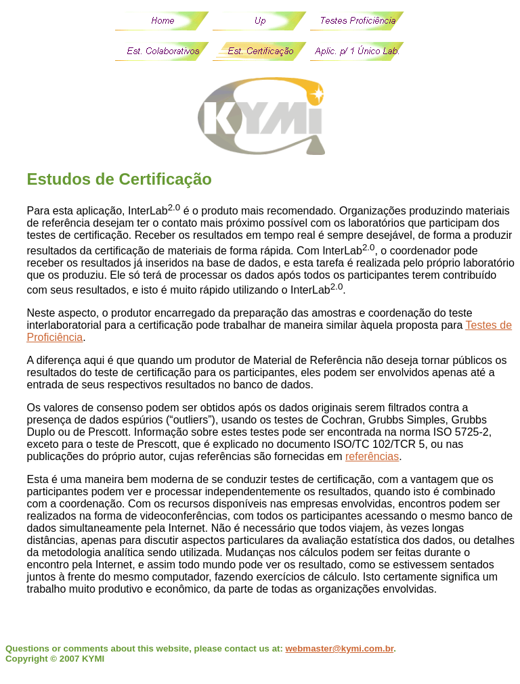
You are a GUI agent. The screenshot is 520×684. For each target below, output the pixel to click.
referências (372, 456)
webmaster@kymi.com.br (340, 648)
